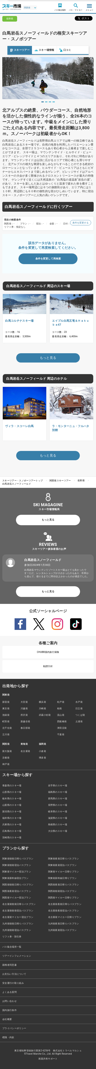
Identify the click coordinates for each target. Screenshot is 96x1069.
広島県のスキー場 (12, 831)
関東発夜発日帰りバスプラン (63, 858)
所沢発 (24, 715)
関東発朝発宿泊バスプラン (16, 865)
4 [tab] (54, 101)
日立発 (79, 708)
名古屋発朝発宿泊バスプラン (17, 910)
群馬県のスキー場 (57, 798)
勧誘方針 (48, 666)
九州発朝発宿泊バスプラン (16, 930)
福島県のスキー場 (57, 792)
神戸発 (5, 764)
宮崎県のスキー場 (12, 837)
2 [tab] (46, 101)
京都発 (5, 757)
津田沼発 (62, 728)
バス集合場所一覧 (12, 947)
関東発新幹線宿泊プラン (15, 878)
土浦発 (79, 721)
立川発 (5, 734)
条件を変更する (80, 222)
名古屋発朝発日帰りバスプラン (19, 904)
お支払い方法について (14, 974)
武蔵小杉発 (45, 715)
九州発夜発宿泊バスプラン (62, 930)
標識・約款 (8, 1037)
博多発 (42, 757)
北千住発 (7, 728)
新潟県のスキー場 (12, 811)
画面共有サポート (48, 1058)
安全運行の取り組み (13, 983)
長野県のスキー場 (57, 805)
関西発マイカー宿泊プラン (16, 897)
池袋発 (5, 715)
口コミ (58, 50)
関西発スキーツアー (60, 480)
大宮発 (24, 702)
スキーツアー (12, 50)
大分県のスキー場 (57, 831)
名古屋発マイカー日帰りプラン (64, 917)
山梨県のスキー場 (12, 805)
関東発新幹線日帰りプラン (62, 878)
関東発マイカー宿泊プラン (16, 871)
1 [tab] (42, 101)
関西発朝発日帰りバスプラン (17, 884)
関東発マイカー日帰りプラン (63, 871)
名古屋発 (25, 751)
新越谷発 (25, 721)
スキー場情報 (37, 50)
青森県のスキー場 (12, 785)
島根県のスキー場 (57, 824)
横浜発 (42, 702)
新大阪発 (7, 751)
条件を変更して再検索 (48, 258)
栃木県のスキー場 (12, 798)
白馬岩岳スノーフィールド (16, 484)
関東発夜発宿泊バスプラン (62, 865)
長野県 (81, 480)
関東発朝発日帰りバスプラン (17, 858)
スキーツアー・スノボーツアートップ (22, 480)
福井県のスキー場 (12, 818)
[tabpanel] (48, 78)
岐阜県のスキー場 (57, 811)
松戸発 (60, 702)
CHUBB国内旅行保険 (48, 652)
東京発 (5, 708)
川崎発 (42, 708)
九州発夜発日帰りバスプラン (63, 923)
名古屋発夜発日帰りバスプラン (64, 904)
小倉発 (42, 751)
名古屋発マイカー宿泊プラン (17, 917)
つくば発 (80, 715)
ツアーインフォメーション (16, 956)
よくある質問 (9, 992)
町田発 (5, 721)
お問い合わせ (9, 1001)
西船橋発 (62, 721)
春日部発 (25, 728)
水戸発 (79, 702)
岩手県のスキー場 (57, 785)
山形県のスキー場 (12, 792)
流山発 (60, 715)
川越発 (24, 708)
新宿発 (5, 702)
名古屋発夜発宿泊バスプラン (63, 910)
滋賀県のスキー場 (57, 818)
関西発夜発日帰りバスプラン (63, 884)
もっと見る (48, 519)
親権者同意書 (9, 965)
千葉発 (60, 734)
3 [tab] (50, 101)
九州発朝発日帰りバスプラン (17, 923)
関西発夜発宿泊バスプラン (16, 891)
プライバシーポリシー (14, 1028)
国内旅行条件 (9, 1010)
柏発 (59, 708)
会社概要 (7, 1019)
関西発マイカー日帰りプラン (63, 897)
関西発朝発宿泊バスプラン (62, 891)
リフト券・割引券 (12, 936)
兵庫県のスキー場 (12, 824)
